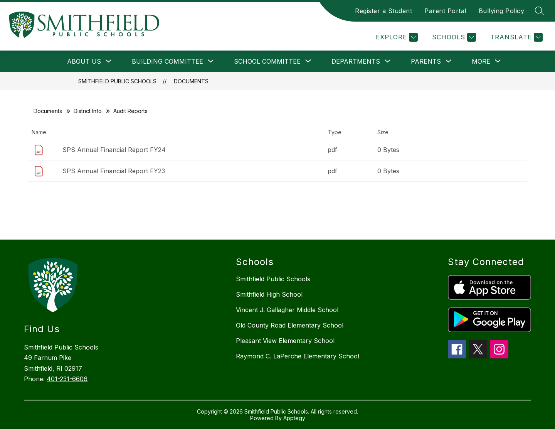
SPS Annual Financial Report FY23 (113, 171)
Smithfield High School (269, 294)
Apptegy (294, 418)
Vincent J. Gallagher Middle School (287, 310)
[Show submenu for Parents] (426, 61)
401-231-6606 (67, 379)
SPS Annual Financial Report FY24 (114, 150)
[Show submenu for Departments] (355, 61)
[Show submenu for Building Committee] (167, 61)
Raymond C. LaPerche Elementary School (297, 356)
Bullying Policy (502, 11)
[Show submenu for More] (481, 61)
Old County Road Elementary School (289, 325)
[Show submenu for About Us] (84, 61)
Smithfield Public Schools (117, 81)
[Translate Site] (515, 37)
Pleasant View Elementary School (285, 341)
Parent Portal (445, 11)
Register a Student (383, 11)
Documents (191, 81)
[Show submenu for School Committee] (267, 61)
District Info (88, 111)
